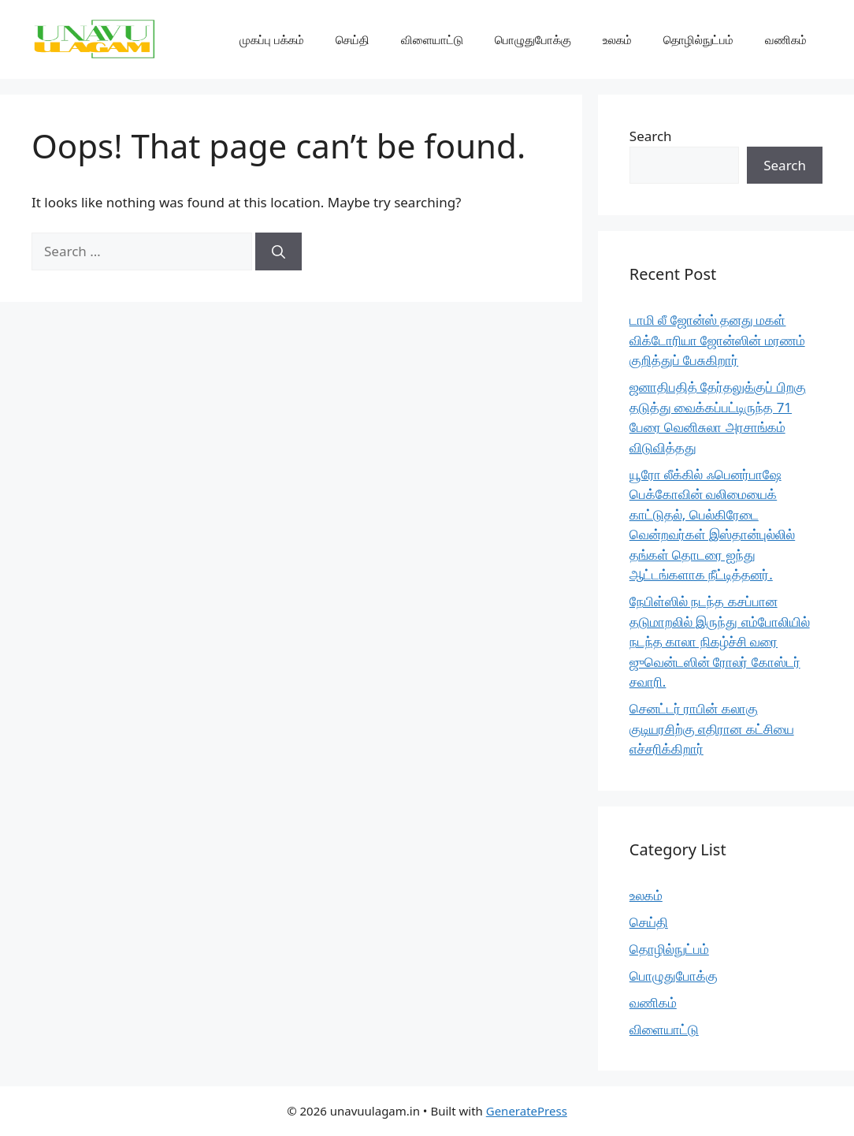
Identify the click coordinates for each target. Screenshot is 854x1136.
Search (650, 136)
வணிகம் (786, 39)
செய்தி (352, 39)
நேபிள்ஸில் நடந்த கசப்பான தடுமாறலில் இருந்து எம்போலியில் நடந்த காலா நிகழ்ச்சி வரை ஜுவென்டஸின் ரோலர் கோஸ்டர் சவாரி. (719, 641)
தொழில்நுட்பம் (698, 39)
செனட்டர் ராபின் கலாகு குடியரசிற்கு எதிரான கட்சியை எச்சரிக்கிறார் (711, 728)
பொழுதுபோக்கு (533, 39)
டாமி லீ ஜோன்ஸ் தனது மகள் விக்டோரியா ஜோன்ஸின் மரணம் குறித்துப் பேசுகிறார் (717, 340)
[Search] (278, 251)
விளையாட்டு (432, 39)
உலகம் (617, 39)
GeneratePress (526, 1111)
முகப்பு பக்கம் (271, 39)
